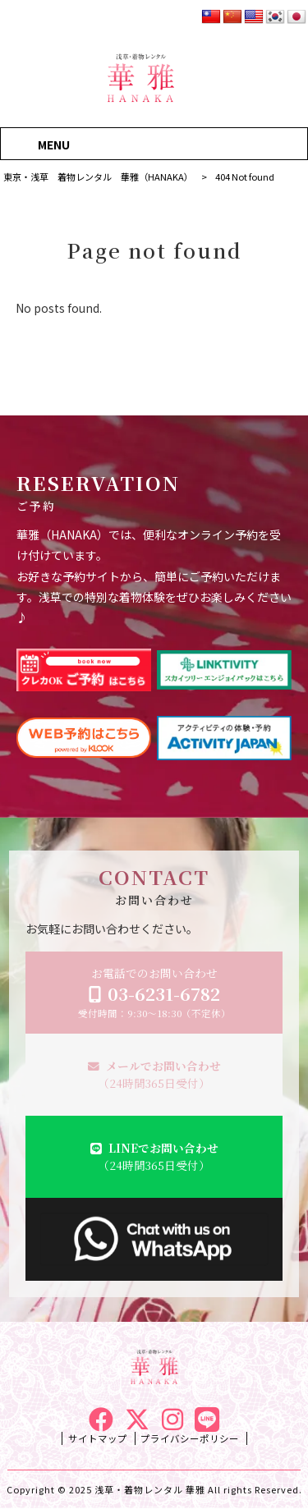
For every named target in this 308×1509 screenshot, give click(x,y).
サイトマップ (97, 1438)
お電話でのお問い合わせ (154, 992)
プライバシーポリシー (189, 1438)
